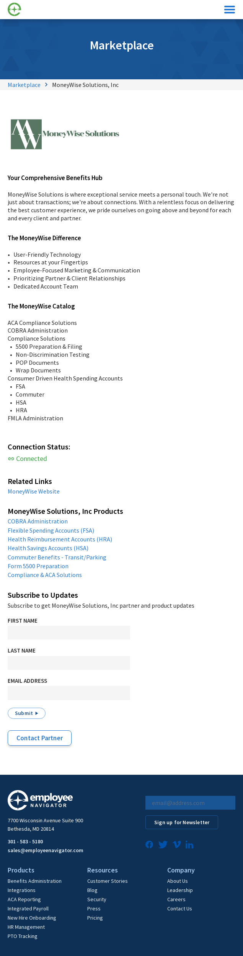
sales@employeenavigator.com (45, 850)
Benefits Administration (35, 880)
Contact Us (179, 908)
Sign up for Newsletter (181, 822)
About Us (177, 880)
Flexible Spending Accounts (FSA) (51, 530)
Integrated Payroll (28, 908)
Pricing (95, 917)
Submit (24, 713)
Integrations (22, 890)
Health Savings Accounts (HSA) (48, 547)
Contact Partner (39, 738)
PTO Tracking (23, 936)
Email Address (27, 680)
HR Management (26, 926)
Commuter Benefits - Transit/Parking (57, 557)
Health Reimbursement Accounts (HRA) (60, 539)
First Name (23, 620)
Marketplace (24, 84)
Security (96, 899)
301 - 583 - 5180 (25, 841)
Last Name (22, 650)
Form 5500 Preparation (38, 565)
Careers (176, 899)
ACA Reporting (24, 899)
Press (94, 908)
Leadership (180, 890)
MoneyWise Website (34, 491)
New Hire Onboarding (32, 917)
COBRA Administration (38, 521)
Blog (92, 890)
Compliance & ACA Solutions (45, 574)
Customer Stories (107, 880)
